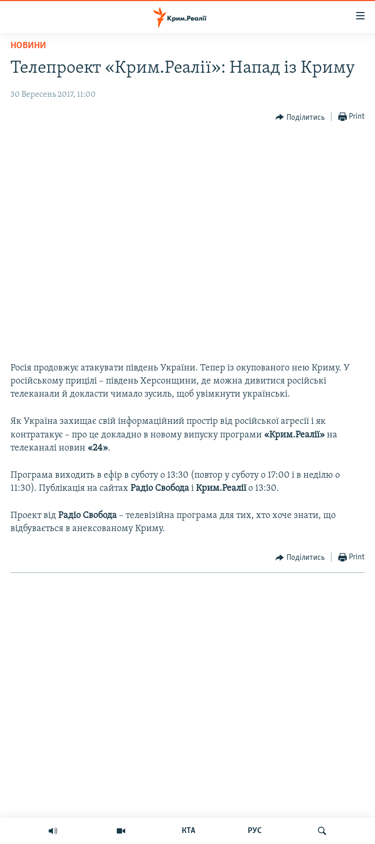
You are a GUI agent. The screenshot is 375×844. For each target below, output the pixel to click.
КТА (188, 831)
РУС (255, 831)
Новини (28, 46)
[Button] (300, 117)
